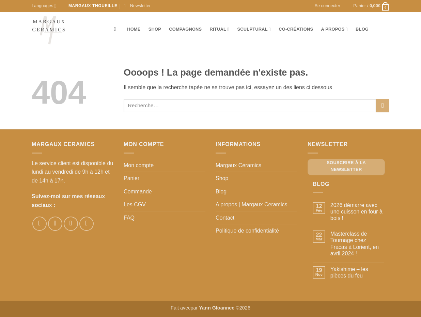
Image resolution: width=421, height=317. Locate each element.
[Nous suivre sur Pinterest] (71, 224)
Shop (155, 29)
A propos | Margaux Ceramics (251, 204)
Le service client (51, 163)
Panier (131, 178)
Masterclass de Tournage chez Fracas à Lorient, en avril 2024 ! (354, 243)
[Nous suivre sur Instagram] (55, 224)
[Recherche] (116, 29)
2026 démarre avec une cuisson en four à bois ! (356, 211)
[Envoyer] (382, 105)
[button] (137, 6)
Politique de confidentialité (247, 231)
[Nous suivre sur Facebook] (39, 224)
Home (133, 29)
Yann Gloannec (216, 308)
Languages (44, 6)
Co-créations (296, 29)
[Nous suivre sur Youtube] (86, 224)
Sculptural (254, 29)
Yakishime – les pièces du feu (349, 272)
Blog (362, 29)
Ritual (220, 29)
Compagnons (185, 29)
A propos (334, 29)
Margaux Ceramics (238, 165)
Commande (138, 191)
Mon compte (139, 165)
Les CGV (135, 204)
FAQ (129, 218)
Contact (225, 218)
